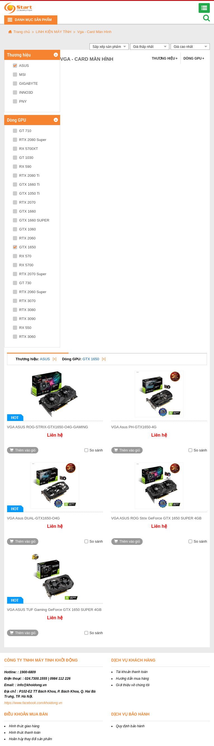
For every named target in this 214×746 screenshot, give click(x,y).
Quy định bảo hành (130, 726)
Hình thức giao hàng (24, 726)
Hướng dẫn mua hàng (132, 679)
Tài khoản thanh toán (132, 672)
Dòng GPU (194, 58)
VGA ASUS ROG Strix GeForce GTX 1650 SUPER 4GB (156, 518)
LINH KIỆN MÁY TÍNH (53, 32)
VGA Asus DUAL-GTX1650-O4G (33, 518)
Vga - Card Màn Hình (94, 32)
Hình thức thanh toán (25, 733)
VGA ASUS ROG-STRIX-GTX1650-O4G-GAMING (47, 427)
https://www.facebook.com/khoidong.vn (33, 703)
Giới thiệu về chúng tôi (133, 685)
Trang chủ (21, 32)
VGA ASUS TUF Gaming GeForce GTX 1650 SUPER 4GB (54, 610)
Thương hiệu (165, 58)
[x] (55, 359)
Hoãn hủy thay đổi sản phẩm (30, 739)
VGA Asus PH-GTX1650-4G (134, 427)
